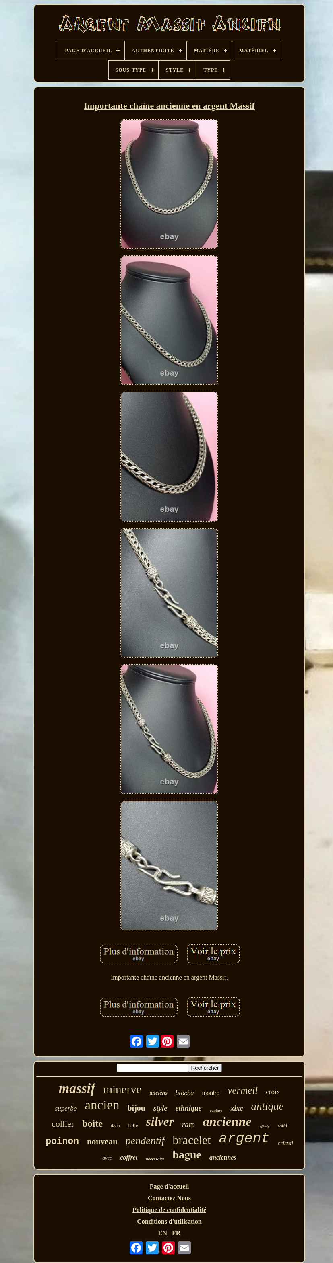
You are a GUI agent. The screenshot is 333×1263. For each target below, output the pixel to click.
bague (186, 1154)
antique (267, 1106)
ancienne (227, 1121)
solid (282, 1126)
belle (133, 1126)
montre (211, 1093)
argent (244, 1139)
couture (216, 1110)
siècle (265, 1126)
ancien (102, 1105)
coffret (128, 1157)
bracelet (192, 1139)
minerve (122, 1089)
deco (115, 1126)
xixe (236, 1108)
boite (92, 1123)
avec (107, 1158)
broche (185, 1092)
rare (188, 1124)
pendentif (145, 1140)
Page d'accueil (169, 1186)
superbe (66, 1108)
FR (176, 1233)
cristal (285, 1143)
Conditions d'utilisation (169, 1221)
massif (77, 1088)
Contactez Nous (169, 1198)
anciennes (222, 1157)
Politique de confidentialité (169, 1209)
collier (63, 1124)
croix (273, 1092)
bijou (136, 1107)
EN (162, 1233)
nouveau (102, 1141)
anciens (159, 1093)
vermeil (243, 1090)
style (160, 1108)
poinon (62, 1141)
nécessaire (154, 1158)
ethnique (189, 1108)
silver (160, 1122)
